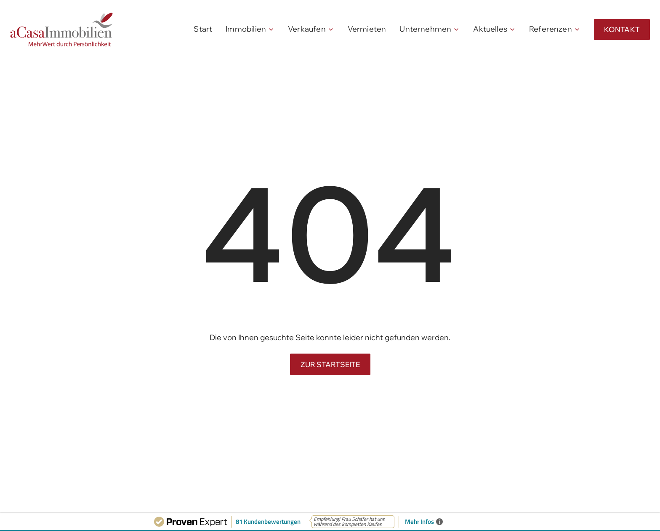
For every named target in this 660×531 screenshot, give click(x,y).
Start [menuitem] (203, 29)
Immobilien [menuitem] (246, 29)
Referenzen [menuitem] (550, 29)
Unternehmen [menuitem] (425, 29)
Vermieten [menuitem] (367, 29)
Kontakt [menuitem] (622, 29)
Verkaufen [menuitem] (307, 29)
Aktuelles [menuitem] (490, 29)
